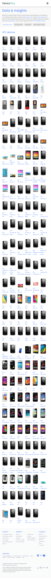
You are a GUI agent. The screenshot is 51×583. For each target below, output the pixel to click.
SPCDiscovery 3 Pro (36, 130)
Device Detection (17, 556)
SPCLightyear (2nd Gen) (5, 356)
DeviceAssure (6, 538)
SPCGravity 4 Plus (28, 232)
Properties (28, 24)
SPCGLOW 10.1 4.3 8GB (43, 180)
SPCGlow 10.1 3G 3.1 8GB (36, 180)
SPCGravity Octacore (28, 272)
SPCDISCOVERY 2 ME (21, 130)
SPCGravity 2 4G (5, 214)
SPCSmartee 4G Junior (13, 470)
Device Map (5, 540)
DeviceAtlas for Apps (7, 536)
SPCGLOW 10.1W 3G (5, 197)
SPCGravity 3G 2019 (13, 232)
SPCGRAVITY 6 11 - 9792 (36, 252)
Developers (18, 557)
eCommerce (30, 534)
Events (40, 543)
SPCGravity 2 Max (12, 214)
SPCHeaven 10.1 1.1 (28, 290)
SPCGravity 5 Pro (12, 252)
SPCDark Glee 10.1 (43, 112)
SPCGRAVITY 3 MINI (28, 214)
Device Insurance (31, 540)
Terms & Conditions (7, 565)
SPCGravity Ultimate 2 (13, 290)
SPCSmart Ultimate (4, 470)
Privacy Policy (14, 565)
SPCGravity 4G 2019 (43, 232)
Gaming (29, 536)
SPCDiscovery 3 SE (43, 130)
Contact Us (41, 545)
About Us (41, 534)
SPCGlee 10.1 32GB (12, 162)
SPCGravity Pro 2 (43, 272)
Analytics (18, 538)
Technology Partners (42, 538)
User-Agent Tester (39, 24)
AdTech (18, 534)
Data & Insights (11, 557)
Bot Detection (26, 556)
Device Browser (27, 17)
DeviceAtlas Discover (7, 541)
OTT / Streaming (20, 541)
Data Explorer (42, 17)
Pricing (4, 543)
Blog (23, 557)
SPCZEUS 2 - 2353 (20, 520)
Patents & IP (42, 541)
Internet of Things (20, 540)
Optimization (19, 536)
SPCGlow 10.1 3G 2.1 (28, 180)
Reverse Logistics (31, 538)
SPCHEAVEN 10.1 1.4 (36, 290)
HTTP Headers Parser (39, 21)
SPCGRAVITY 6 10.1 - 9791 (28, 252)
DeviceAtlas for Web (7, 534)
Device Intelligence (7, 556)
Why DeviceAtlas (43, 536)
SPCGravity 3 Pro (35, 214)
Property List (11, 21)
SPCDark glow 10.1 (5, 130)
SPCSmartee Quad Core (21, 470)
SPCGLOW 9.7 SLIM (36, 197)
